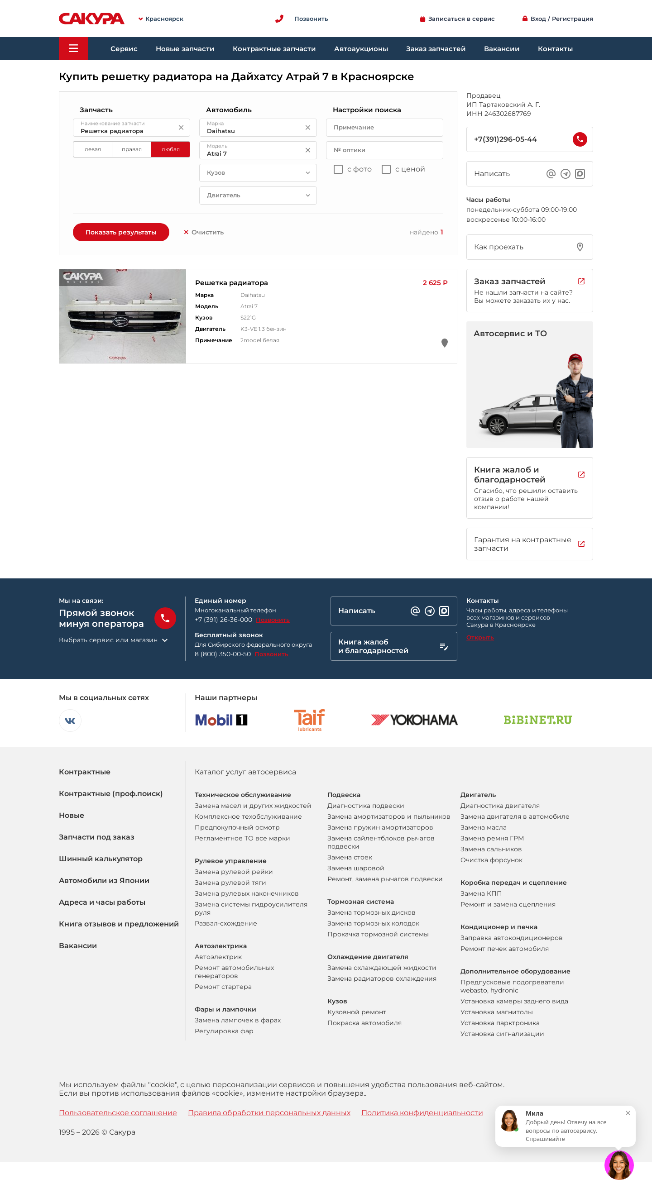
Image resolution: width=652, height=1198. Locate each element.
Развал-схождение (226, 923)
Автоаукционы (361, 48)
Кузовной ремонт (356, 1012)
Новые (71, 815)
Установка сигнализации (502, 1034)
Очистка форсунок (491, 860)
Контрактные (84, 772)
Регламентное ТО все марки (242, 838)
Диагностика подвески (365, 806)
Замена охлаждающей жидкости (381, 968)
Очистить (203, 232)
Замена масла (483, 827)
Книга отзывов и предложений (119, 924)
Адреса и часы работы (102, 902)
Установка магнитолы (496, 1012)
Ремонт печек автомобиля (504, 949)
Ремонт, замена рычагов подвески (385, 879)
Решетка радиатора (231, 282)
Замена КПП (481, 893)
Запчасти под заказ (96, 837)
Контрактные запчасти (274, 48)
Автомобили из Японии (104, 880)
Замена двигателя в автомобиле (515, 816)
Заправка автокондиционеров (511, 938)
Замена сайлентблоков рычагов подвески (381, 842)
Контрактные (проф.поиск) (111, 793)
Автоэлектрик (218, 957)
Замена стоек (349, 857)
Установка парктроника (500, 1023)
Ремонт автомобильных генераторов (234, 972)
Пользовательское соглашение (118, 1112)
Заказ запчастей (436, 48)
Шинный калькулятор (101, 858)
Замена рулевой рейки (234, 872)
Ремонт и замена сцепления (508, 904)
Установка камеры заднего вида (514, 1001)
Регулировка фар (224, 1031)
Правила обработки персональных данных (269, 1112)
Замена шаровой (355, 868)
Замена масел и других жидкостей (253, 806)
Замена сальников (491, 849)
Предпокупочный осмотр (237, 827)
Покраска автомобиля (364, 1023)
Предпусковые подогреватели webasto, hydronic (512, 986)
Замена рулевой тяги (230, 882)
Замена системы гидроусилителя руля (251, 908)
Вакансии (502, 48)
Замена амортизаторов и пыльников (389, 816)
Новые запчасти (185, 48)
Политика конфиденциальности (422, 1112)
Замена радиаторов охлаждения (381, 978)
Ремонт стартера (223, 987)
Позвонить (273, 619)
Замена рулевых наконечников (247, 893)
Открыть (480, 637)
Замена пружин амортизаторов (380, 827)
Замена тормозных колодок (373, 923)
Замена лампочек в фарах (238, 1020)
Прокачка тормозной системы (378, 934)
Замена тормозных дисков (371, 912)
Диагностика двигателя (500, 806)
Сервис (124, 48)
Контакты (555, 48)
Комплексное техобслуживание (248, 816)
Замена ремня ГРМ (492, 838)
